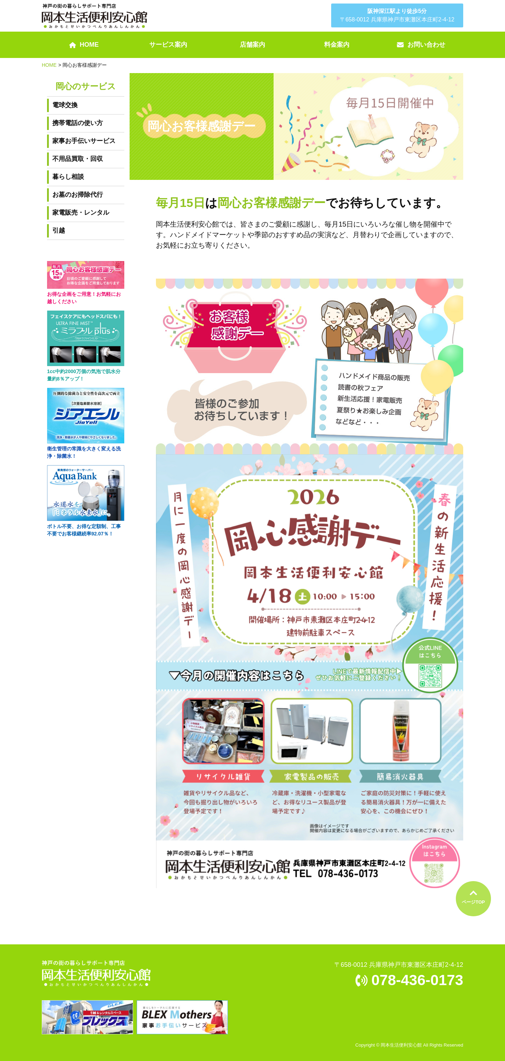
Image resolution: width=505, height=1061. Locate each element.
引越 (58, 230)
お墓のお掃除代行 (77, 194)
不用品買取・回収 (77, 158)
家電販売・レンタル (80, 212)
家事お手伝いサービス (84, 140)
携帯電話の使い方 (77, 122)
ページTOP (473, 902)
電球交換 (65, 105)
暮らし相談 (68, 176)
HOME (49, 65)
